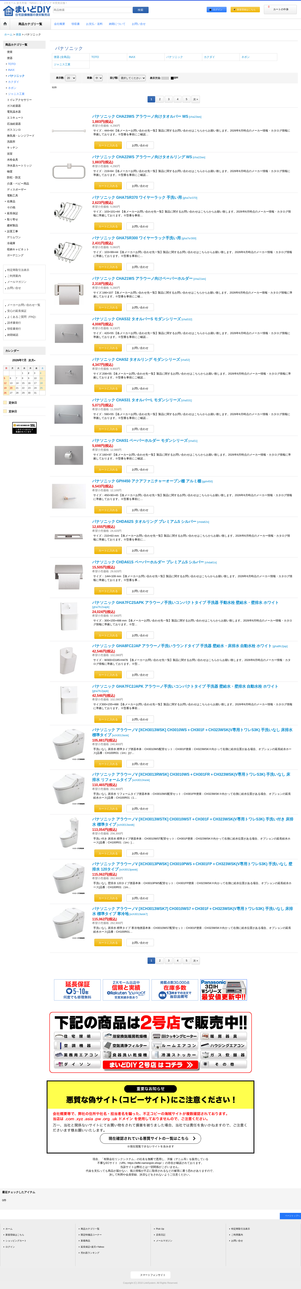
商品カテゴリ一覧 (90, 1228)
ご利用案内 (14, 275)
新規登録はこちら (246, 9)
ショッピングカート (16, 1240)
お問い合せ (14, 288)
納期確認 (12, 334)
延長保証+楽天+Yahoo (92, 1247)
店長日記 (160, 1234)
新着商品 (85, 1240)
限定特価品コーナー (91, 1234)
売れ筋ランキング (90, 1252)
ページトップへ (292, 1216)
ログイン (217, 9)
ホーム (9, 1228)
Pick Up (160, 1228)
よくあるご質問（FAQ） (22, 316)
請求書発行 (14, 322)
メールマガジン (16, 281)
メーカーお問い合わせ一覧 (23, 305)
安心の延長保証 (16, 310)
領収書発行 (14, 328)
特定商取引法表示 (18, 270)
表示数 (60, 77)
